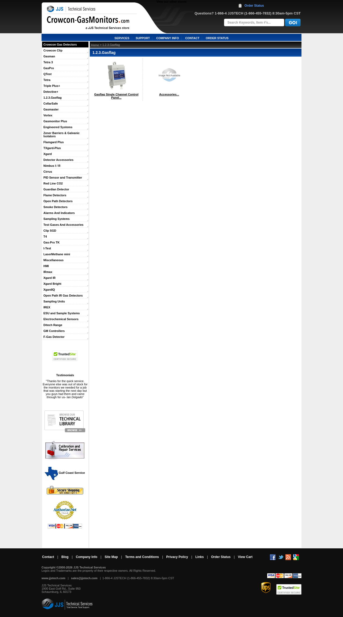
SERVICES (121, 38)
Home (95, 45)
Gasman (49, 56)
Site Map (111, 557)
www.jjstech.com (53, 578)
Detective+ (50, 91)
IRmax (47, 272)
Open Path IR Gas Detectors (63, 295)
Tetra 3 (48, 62)
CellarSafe (50, 103)
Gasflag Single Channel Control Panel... (116, 96)
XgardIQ (49, 289)
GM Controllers (54, 330)
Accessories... (169, 94)
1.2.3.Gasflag (52, 97)
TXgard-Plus (52, 148)
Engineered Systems (57, 127)
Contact (48, 557)
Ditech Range (52, 325)
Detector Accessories (58, 159)
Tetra (46, 80)
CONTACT (192, 38)
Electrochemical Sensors (61, 319)
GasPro (48, 68)
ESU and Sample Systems (61, 313)
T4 (45, 236)
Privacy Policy (177, 557)
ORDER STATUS (217, 38)
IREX (46, 307)
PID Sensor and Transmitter (62, 177)
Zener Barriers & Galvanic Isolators (61, 134)
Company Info (86, 557)
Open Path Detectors (58, 201)
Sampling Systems (56, 218)
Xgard (47, 154)
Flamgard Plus (53, 142)
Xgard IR (49, 277)
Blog (65, 557)
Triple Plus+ (51, 85)
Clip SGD (49, 230)
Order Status (254, 6)
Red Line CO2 (53, 183)
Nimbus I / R (52, 165)
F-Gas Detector (54, 336)
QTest (47, 74)
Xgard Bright (52, 283)
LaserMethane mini (56, 254)
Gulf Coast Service (65, 472)
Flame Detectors (54, 195)
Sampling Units (54, 301)
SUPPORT (143, 38)
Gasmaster (51, 109)
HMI (46, 266)
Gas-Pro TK (51, 242)
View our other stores (171, 1)
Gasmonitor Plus (55, 121)
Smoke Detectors (55, 207)
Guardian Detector (56, 189)
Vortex (47, 115)
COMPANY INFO (167, 38)
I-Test (47, 248)
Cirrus (47, 171)
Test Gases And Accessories (63, 224)
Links (199, 557)
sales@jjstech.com (84, 578)
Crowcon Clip (52, 50)
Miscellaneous (53, 260)
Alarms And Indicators (59, 213)
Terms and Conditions (142, 557)
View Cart (245, 557)
